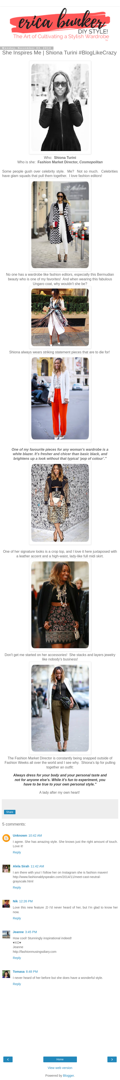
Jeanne (18, 932)
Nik (15, 901)
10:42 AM (35, 835)
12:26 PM (26, 901)
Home (59, 1059)
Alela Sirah (21, 866)
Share (9, 812)
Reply (17, 852)
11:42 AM (37, 866)
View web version (60, 1068)
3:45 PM (31, 932)
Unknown (20, 835)
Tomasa (19, 971)
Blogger (68, 1075)
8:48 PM (32, 971)
